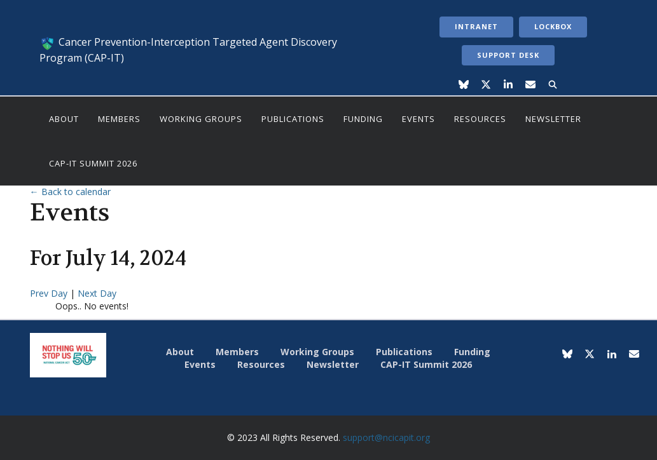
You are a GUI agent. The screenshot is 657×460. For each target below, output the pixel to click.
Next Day (97, 293)
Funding (363, 119)
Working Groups (201, 119)
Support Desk (508, 55)
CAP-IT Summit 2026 (93, 163)
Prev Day (50, 293)
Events (418, 119)
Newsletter (553, 119)
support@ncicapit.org (386, 437)
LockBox (553, 26)
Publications (292, 119)
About (64, 119)
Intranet (476, 26)
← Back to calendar (70, 192)
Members (119, 119)
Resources (480, 119)
